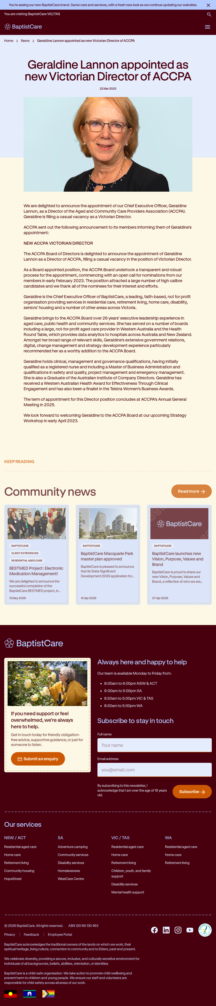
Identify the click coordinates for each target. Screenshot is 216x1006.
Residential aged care (20, 847)
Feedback (31, 934)
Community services (73, 855)
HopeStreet (13, 879)
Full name (104, 734)
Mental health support (127, 892)
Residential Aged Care (26, 560)
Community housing (19, 871)
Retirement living (16, 863)
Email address (108, 759)
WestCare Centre (71, 879)
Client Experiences (24, 553)
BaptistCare (20, 545)
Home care (12, 855)
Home (8, 40)
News (25, 40)
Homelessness (69, 871)
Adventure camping (73, 847)
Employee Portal (60, 934)
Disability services (71, 863)
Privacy (9, 934)
